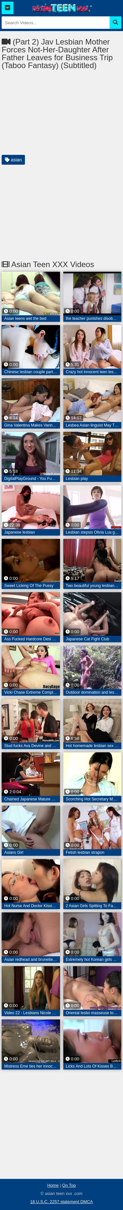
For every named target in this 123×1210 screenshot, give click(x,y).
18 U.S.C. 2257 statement (55, 1201)
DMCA (86, 1201)
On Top (69, 1185)
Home (53, 1185)
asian (13, 159)
